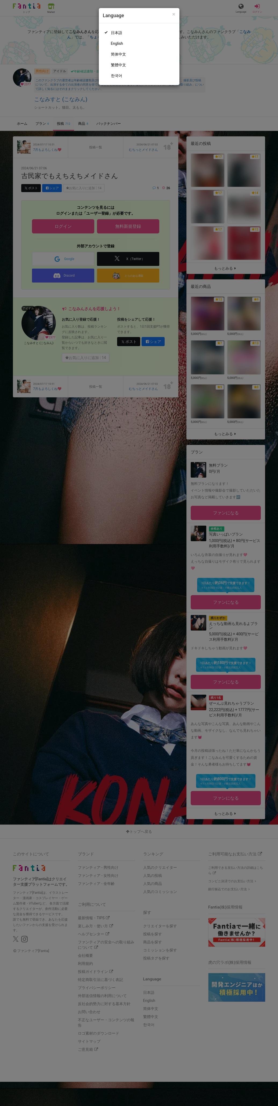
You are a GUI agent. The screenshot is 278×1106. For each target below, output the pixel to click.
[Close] (173, 14)
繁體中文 (118, 65)
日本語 (116, 33)
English (117, 43)
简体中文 (118, 54)
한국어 (116, 76)
